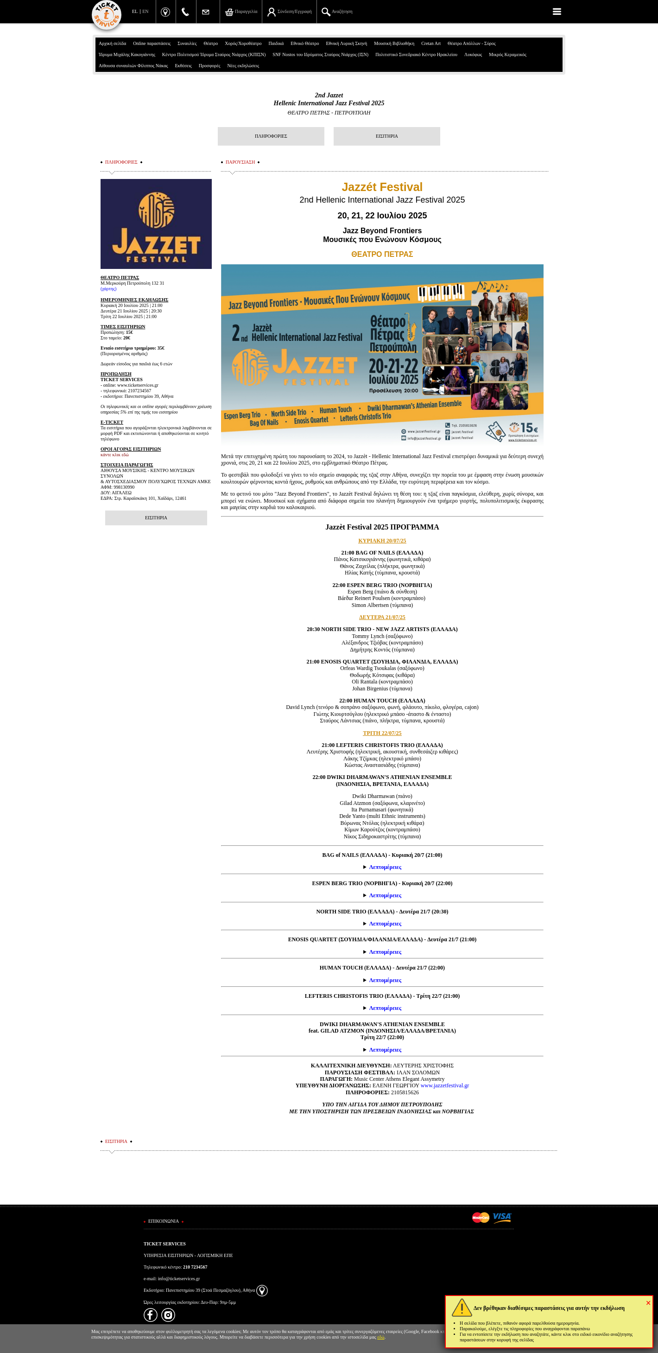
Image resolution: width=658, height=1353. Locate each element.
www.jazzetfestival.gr (445, 1085)
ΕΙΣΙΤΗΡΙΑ (387, 136)
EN (145, 11)
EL (135, 11)
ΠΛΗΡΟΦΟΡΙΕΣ (271, 136)
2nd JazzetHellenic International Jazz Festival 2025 (329, 99)
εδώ (381, 1337)
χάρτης (108, 288)
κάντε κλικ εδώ (115, 454)
